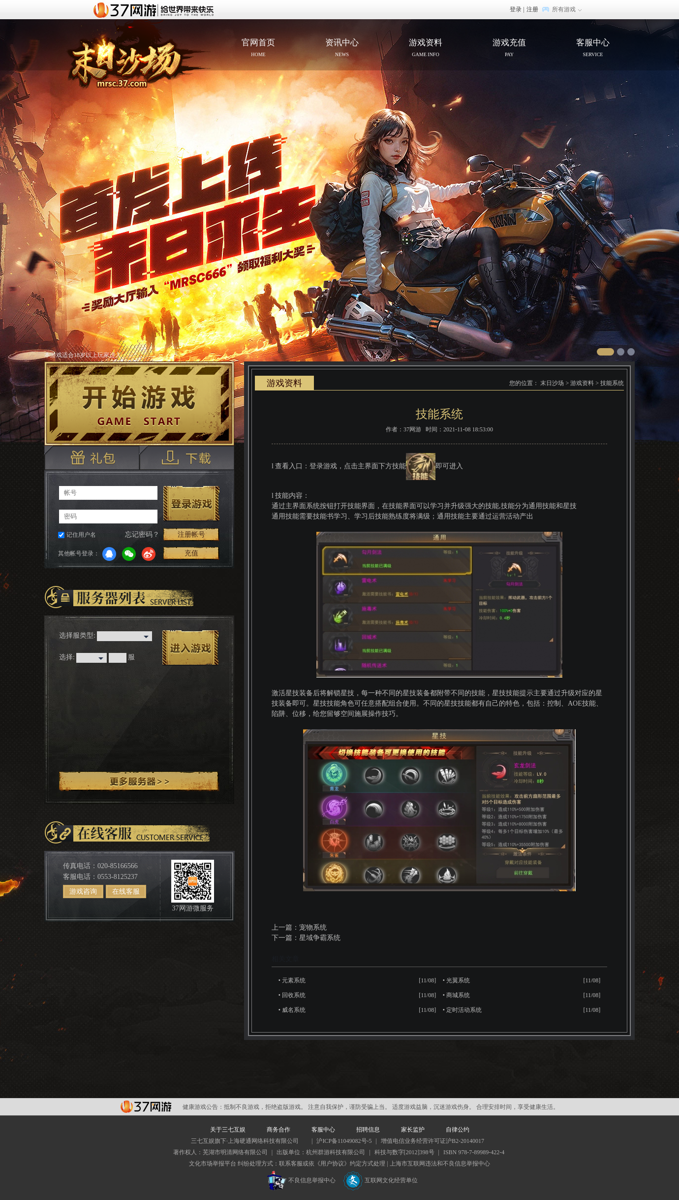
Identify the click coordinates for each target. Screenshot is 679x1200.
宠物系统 (313, 927)
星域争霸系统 (319, 937)
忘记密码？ (142, 534)
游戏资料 (425, 49)
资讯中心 (342, 49)
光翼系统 (458, 980)
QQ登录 (109, 554)
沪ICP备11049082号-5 (343, 1140)
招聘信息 (368, 1129)
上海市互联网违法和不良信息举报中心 (440, 1163)
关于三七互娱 (228, 1129)
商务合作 (278, 1129)
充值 (191, 553)
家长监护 (413, 1129)
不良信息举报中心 (301, 1180)
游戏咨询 (83, 891)
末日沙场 (552, 383)
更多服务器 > (139, 781)
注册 (532, 9)
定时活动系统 (464, 1009)
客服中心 (593, 49)
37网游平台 (146, 1106)
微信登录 (129, 554)
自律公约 (457, 1129)
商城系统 (458, 995)
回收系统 (294, 995)
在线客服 (126, 891)
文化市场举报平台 (212, 1163)
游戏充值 (509, 49)
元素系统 (294, 980)
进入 (190, 648)
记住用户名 (81, 534)
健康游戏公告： (203, 1106)
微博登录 (148, 554)
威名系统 (294, 1009)
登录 (516, 9)
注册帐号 (191, 534)
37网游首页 (155, 9)
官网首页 (131, 57)
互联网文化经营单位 (380, 1180)
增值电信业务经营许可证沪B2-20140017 (432, 1140)
